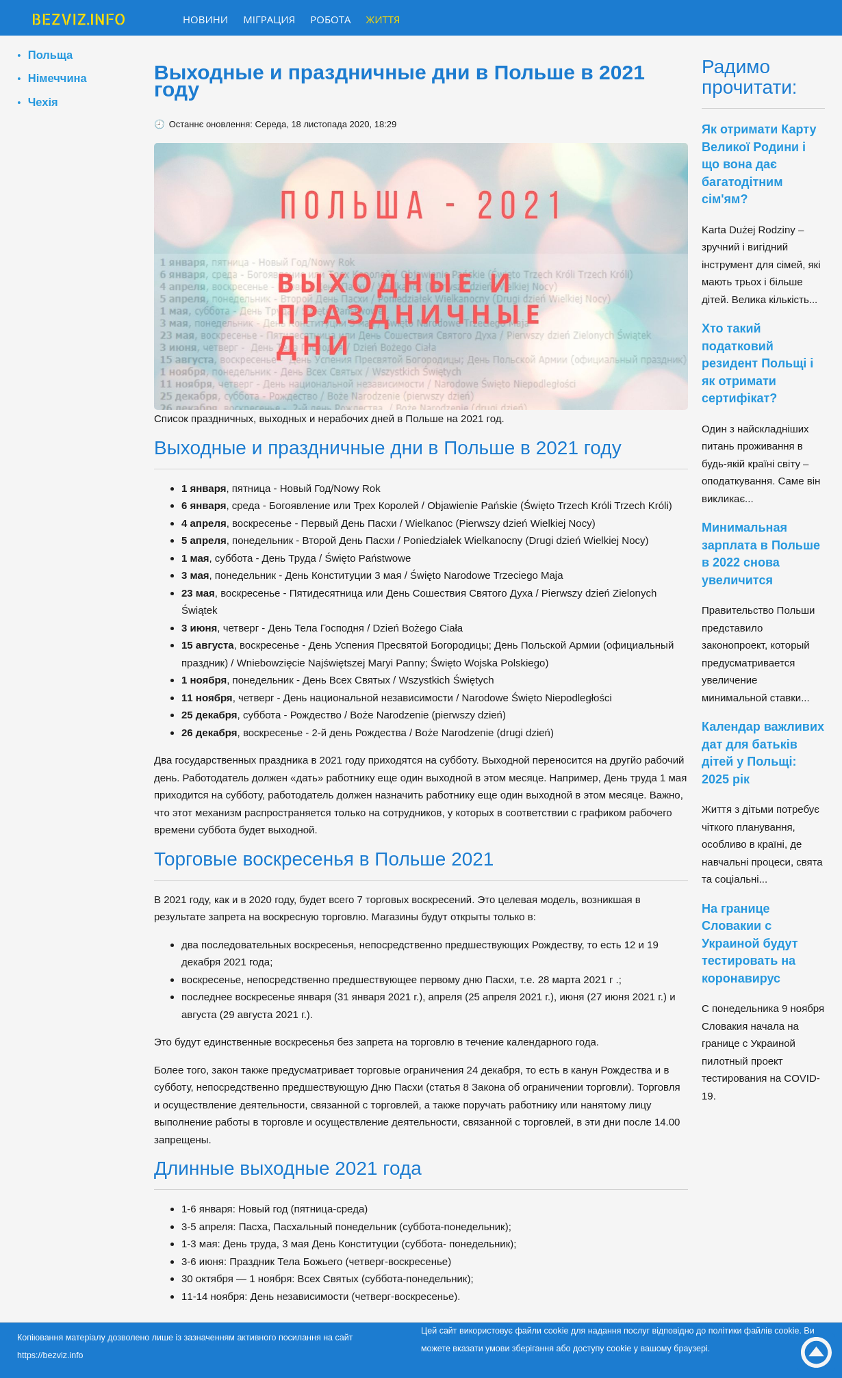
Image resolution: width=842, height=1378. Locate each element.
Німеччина (57, 78)
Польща (50, 55)
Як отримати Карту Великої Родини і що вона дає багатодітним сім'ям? (759, 164)
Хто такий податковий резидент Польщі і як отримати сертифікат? (757, 363)
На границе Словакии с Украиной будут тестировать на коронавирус (750, 943)
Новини (205, 19)
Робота (330, 19)
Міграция (269, 19)
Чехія (43, 102)
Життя (383, 19)
